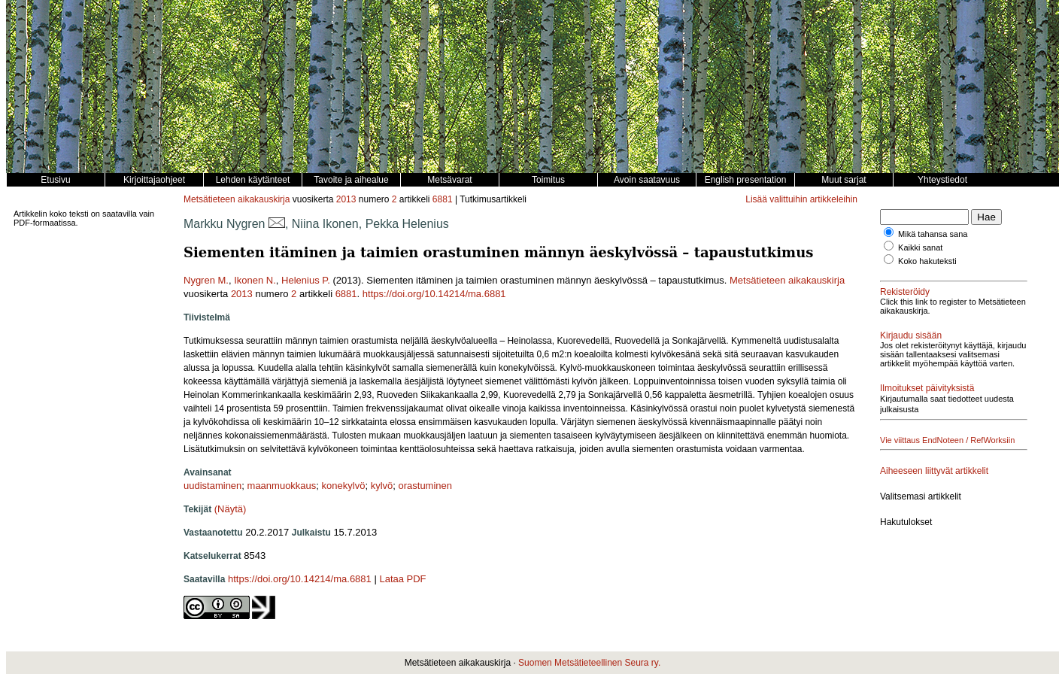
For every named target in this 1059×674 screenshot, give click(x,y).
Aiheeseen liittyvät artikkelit (934, 471)
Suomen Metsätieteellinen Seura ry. (589, 662)
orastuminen (425, 485)
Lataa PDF (402, 578)
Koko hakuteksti (927, 261)
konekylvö (344, 485)
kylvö (382, 485)
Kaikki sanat (920, 247)
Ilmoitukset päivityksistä (927, 388)
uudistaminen (212, 485)
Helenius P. (305, 280)
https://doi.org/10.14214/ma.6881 (434, 293)
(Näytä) (230, 509)
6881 (442, 199)
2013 (346, 199)
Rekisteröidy (905, 292)
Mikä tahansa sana (932, 233)
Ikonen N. (255, 280)
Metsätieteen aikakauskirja (237, 199)
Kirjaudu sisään (911, 335)
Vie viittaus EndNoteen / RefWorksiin (947, 440)
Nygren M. (206, 280)
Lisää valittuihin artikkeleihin (801, 199)
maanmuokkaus (282, 485)
